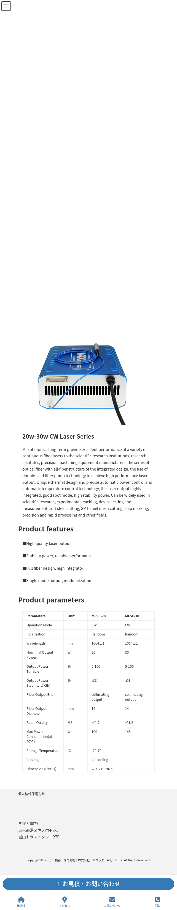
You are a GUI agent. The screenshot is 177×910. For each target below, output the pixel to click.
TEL (157, 902)
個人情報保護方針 (31, 793)
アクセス (64, 902)
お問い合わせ (112, 902)
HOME (21, 902)
